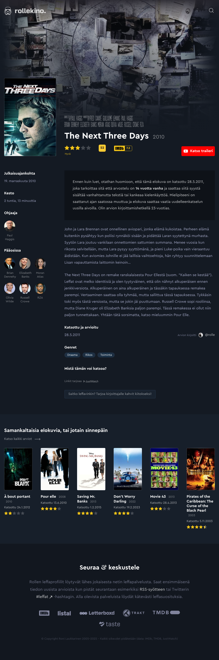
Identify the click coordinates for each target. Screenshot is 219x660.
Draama (72, 355)
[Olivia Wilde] (9, 293)
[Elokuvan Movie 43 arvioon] (164, 480)
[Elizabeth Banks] (24, 268)
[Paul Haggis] (9, 231)
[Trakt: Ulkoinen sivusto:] (135, 613)
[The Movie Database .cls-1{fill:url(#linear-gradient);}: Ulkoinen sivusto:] (166, 613)
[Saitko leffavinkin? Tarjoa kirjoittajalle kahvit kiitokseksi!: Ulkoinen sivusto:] (110, 394)
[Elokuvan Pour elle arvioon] (55, 480)
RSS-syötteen (152, 589)
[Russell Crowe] (24, 293)
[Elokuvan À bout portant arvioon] (18, 482)
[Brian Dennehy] (9, 268)
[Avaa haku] (211, 8)
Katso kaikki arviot (22, 438)
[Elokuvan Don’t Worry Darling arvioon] (128, 482)
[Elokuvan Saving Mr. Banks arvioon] (91, 482)
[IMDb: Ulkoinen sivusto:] (44, 613)
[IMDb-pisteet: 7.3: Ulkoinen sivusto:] (123, 148)
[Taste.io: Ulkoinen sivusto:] (109, 625)
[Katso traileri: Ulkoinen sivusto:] (198, 148)
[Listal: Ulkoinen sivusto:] (63, 613)
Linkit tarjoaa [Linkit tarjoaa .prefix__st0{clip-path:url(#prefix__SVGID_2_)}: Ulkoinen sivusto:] (81, 381)
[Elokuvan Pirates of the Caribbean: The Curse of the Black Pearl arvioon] (201, 489)
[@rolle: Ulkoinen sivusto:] (206, 335)
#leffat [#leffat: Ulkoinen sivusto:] (42, 596)
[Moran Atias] (40, 268)
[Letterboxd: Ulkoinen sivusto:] (97, 613)
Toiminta (106, 355)
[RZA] (40, 293)
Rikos (88, 355)
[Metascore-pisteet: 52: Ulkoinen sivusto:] (102, 148)
